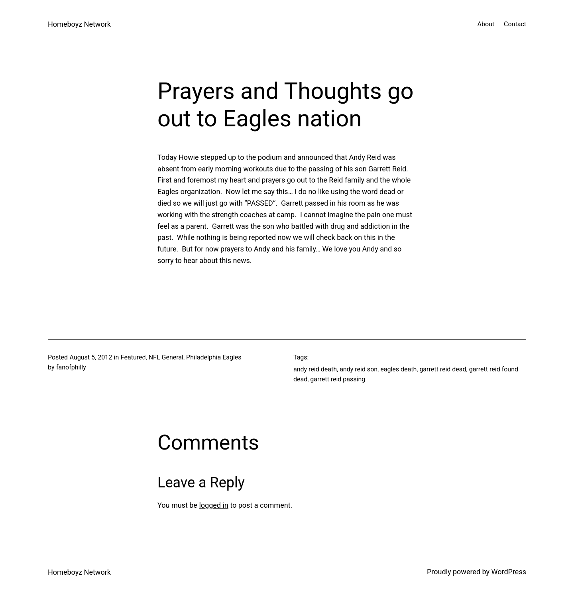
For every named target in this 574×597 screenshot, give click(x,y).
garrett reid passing (337, 379)
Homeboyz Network (79, 24)
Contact (515, 24)
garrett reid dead (442, 369)
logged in (213, 505)
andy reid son (358, 369)
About (485, 24)
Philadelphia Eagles (214, 357)
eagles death (398, 369)
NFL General (166, 357)
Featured (133, 357)
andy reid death (315, 369)
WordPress (508, 572)
